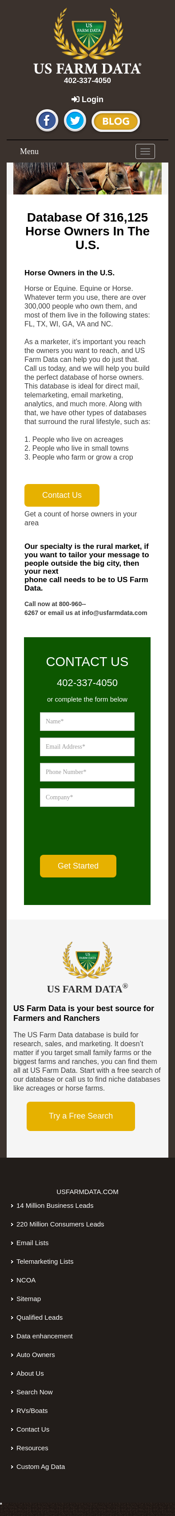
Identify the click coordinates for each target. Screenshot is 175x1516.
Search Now (34, 1392)
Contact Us (32, 1429)
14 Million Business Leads (54, 1205)
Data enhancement (44, 1336)
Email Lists (32, 1242)
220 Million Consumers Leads (60, 1224)
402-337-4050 (87, 80)
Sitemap (28, 1298)
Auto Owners (35, 1354)
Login (87, 99)
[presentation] (107, 831)
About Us (30, 1373)
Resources (32, 1448)
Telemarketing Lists (44, 1261)
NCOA (26, 1280)
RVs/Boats (32, 1410)
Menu (29, 151)
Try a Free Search (81, 1115)
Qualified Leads (39, 1317)
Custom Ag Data (40, 1466)
